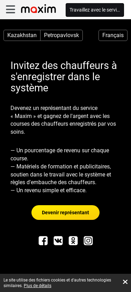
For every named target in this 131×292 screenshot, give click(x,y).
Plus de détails (37, 285)
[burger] (10, 9)
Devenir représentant (65, 212)
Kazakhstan (22, 35)
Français (113, 35)
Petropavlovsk (61, 35)
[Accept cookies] (125, 281)
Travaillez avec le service (96, 10)
